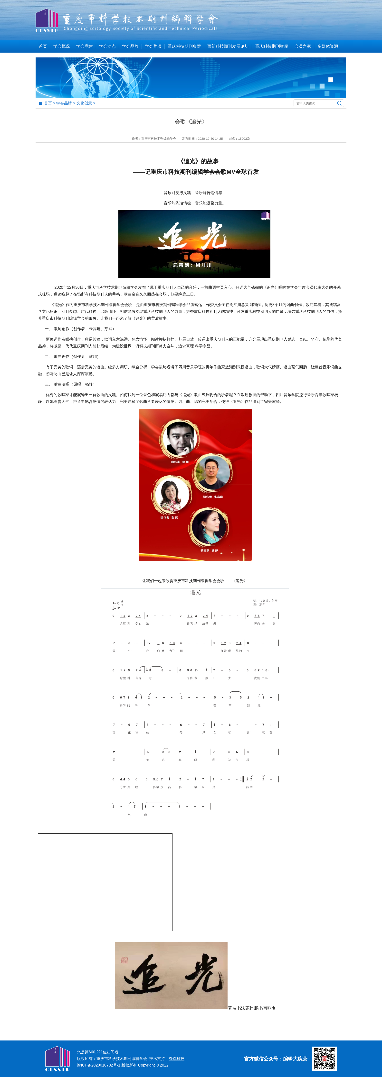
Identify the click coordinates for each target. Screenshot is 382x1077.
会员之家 (303, 46)
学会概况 (61, 46)
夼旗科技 (176, 1059)
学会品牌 (130, 46)
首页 (43, 46)
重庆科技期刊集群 (184, 46)
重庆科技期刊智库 (271, 46)
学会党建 (84, 46)
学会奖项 (153, 46)
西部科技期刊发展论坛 (228, 46)
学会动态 (107, 46)
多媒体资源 (327, 46)
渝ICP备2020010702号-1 (98, 1065)
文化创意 (84, 103)
